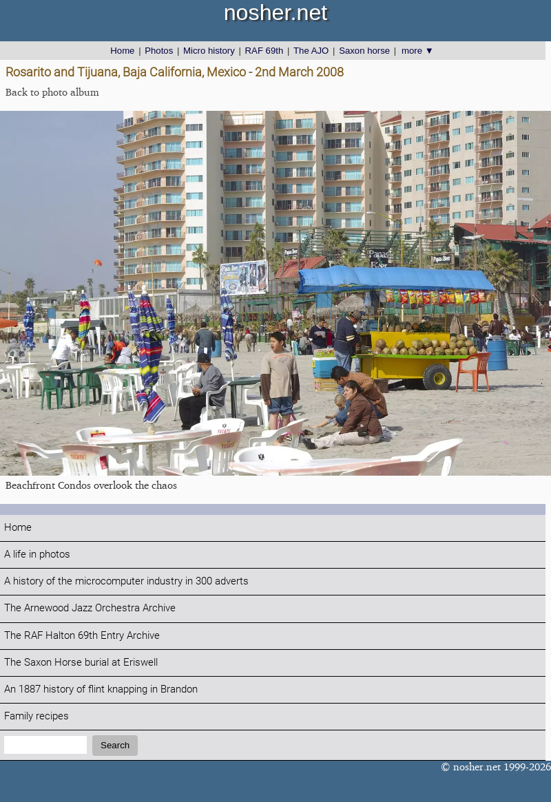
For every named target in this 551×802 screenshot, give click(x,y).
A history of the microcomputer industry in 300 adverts (126, 581)
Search (115, 745)
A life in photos (37, 554)
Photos (159, 50)
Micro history (209, 50)
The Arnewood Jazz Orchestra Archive (90, 608)
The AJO (311, 50)
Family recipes (36, 716)
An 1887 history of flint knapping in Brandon (101, 689)
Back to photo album (52, 92)
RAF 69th (264, 50)
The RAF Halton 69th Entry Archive (82, 636)
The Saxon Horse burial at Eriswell (81, 662)
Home (122, 50)
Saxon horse (364, 50)
